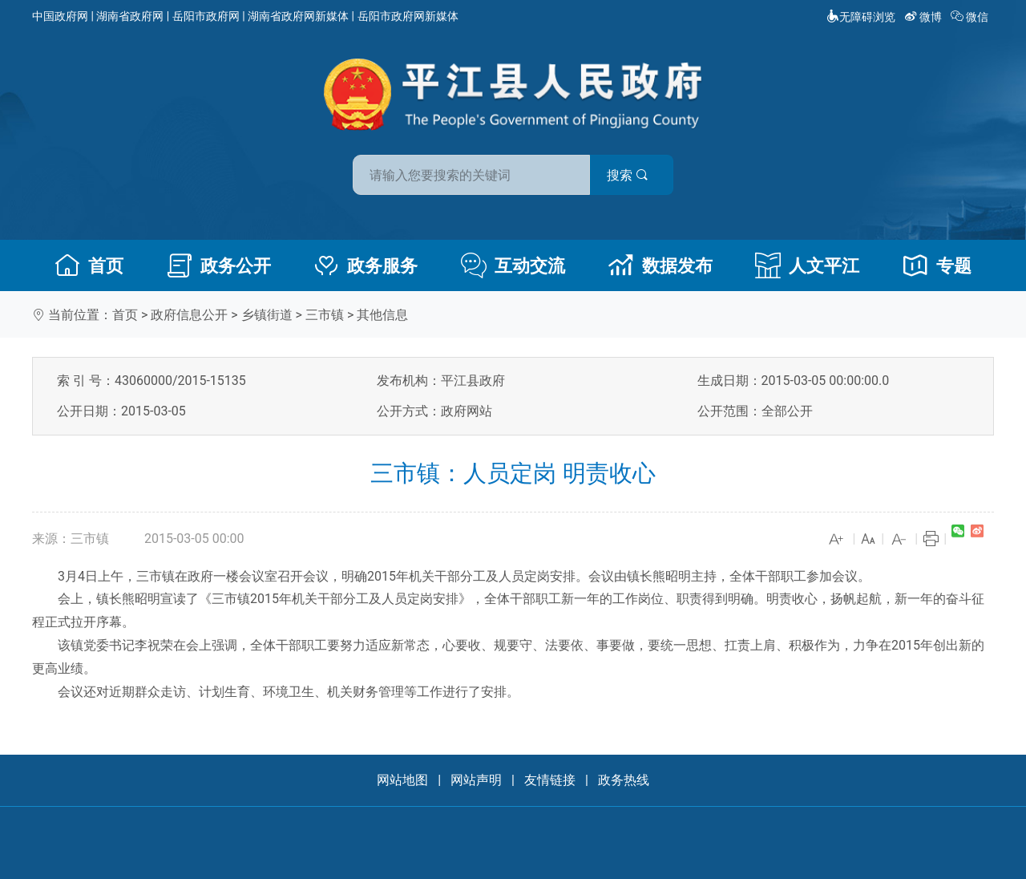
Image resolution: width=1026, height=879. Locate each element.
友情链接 (550, 780)
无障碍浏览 (860, 16)
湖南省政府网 (130, 16)
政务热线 (623, 780)
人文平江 (807, 265)
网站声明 (476, 780)
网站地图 (402, 780)
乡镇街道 (267, 314)
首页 (89, 265)
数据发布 (660, 265)
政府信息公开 (189, 314)
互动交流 (513, 265)
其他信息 (382, 314)
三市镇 (324, 314)
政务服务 (365, 265)
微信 (971, 16)
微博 (924, 16)
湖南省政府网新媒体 (298, 16)
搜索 (627, 175)
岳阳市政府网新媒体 (407, 16)
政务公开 (219, 265)
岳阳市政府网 (206, 16)
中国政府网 (60, 16)
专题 (937, 265)
